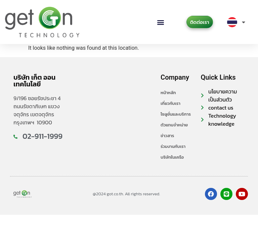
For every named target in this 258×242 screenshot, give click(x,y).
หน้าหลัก (168, 92)
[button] (160, 22)
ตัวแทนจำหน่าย (174, 125)
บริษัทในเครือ (172, 157)
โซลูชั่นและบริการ (176, 114)
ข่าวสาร (167, 135)
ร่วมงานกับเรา (173, 146)
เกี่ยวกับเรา (170, 103)
